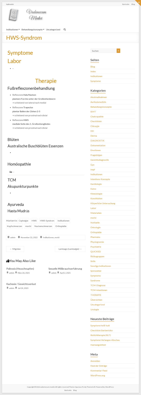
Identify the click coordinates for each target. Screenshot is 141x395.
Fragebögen (96, 155)
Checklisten (96, 121)
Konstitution (96, 198)
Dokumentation (97, 145)
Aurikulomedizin (98, 102)
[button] (46, 172)
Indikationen (12, 29)
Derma (93, 135)
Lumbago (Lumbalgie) (70, 249)
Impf (92, 169)
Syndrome (95, 280)
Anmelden (95, 361)
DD (92, 131)
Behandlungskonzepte (32, 29)
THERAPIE (95, 295)
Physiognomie (97, 242)
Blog (133, 4)
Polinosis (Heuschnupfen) (20, 268)
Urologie (94, 309)
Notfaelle (95, 222)
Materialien (95, 213)
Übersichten (96, 299)
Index (93, 71)
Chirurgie (94, 126)
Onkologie (95, 227)
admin (12, 237)
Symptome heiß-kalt (100, 325)
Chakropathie (96, 116)
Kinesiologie (96, 193)
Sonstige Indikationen (100, 266)
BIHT (93, 111)
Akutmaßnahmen (98, 97)
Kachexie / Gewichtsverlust (21, 283)
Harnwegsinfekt (98, 344)
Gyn (92, 164)
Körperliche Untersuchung (102, 203)
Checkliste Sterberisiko (101, 330)
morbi (28, 226)
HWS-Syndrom (47, 220)
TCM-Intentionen (98, 290)
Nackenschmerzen (43, 226)
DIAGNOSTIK (97, 140)
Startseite (125, 4)
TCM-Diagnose (97, 285)
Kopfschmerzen (14, 226)
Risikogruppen (97, 256)
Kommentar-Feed (98, 370)
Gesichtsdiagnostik (99, 159)
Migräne (15, 249)
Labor (93, 208)
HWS (34, 220)
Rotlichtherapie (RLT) (100, 335)
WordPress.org (97, 375)
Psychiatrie (95, 246)
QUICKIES (95, 251)
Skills (92, 261)
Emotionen (95, 150)
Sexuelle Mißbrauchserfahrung (65, 268)
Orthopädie (60, 226)
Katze (93, 188)
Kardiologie (96, 184)
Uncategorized (53, 29)
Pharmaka (95, 237)
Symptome (95, 81)
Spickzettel (95, 270)
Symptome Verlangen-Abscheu (105, 340)
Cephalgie (23, 220)
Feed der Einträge (98, 365)
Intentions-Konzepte (100, 179)
